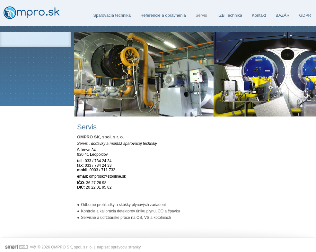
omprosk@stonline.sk (107, 176)
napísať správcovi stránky (119, 247)
